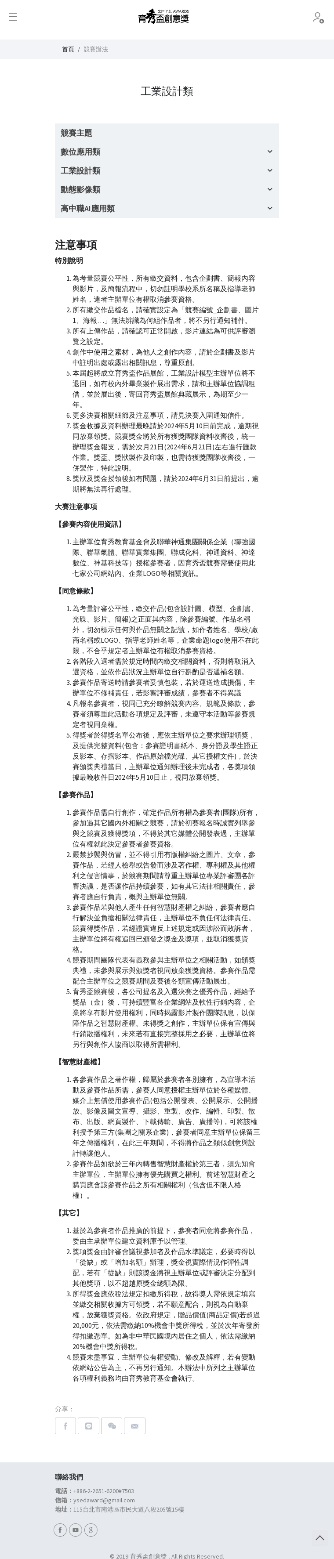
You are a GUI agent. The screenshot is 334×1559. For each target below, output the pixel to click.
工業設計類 (80, 171)
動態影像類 (80, 189)
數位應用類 (80, 152)
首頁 (68, 49)
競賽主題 (76, 133)
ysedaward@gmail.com (104, 1500)
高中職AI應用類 (88, 208)
